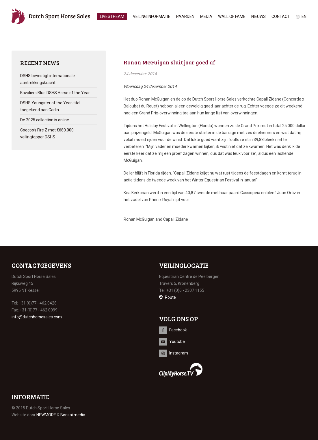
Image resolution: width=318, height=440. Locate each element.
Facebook (178, 330)
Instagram (178, 353)
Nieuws (258, 16)
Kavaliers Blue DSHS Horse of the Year (55, 92)
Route (170, 297)
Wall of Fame (232, 16)
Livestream (112, 16)
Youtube (177, 341)
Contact (280, 16)
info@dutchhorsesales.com (37, 317)
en (304, 16)
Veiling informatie (151, 16)
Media (206, 16)
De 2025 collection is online (44, 120)
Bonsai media (72, 415)
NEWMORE (46, 415)
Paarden (185, 16)
